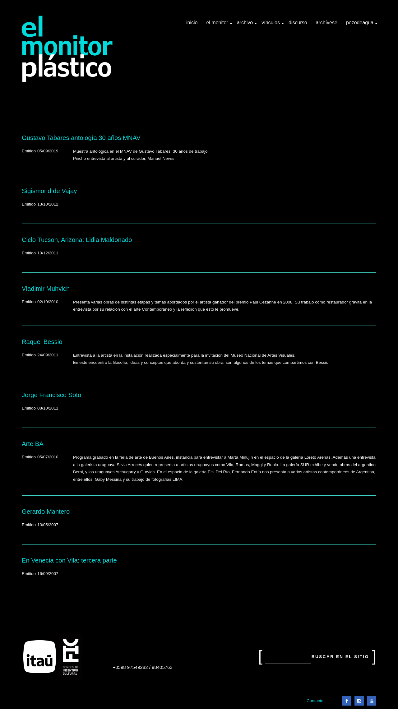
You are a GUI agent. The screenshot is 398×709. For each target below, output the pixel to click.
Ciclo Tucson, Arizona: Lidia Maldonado (77, 239)
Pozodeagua (360, 25)
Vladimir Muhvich (46, 288)
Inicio (191, 22)
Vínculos (271, 25)
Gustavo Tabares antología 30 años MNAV (81, 137)
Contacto (315, 700)
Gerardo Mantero (46, 511)
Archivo (245, 25)
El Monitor (217, 25)
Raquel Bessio (42, 341)
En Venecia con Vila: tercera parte (69, 560)
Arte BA (33, 443)
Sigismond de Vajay (49, 191)
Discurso (298, 22)
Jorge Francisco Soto (51, 395)
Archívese (326, 22)
